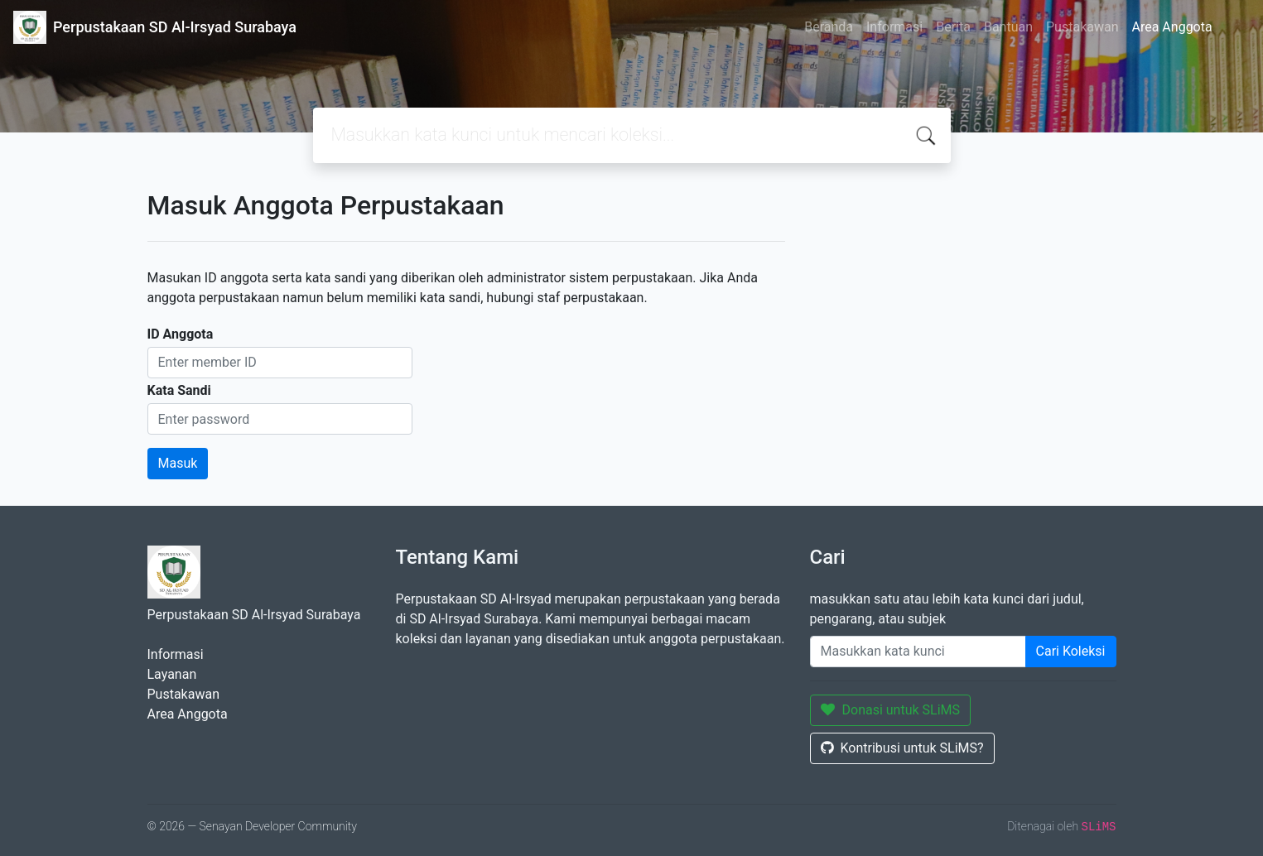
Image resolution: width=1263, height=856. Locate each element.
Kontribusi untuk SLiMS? (902, 748)
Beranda (828, 27)
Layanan (172, 674)
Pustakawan (1082, 27)
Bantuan (1008, 27)
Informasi (894, 27)
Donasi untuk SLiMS (891, 710)
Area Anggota (1172, 27)
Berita (953, 27)
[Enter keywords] (918, 651)
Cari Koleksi (1071, 651)
